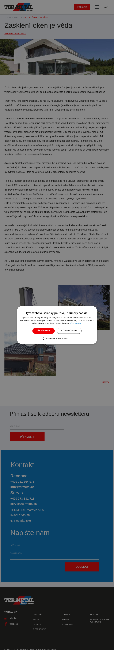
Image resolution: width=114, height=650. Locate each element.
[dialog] (57, 325)
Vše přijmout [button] (43, 331)
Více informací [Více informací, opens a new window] (76, 323)
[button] (57, 338)
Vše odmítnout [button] (69, 331)
